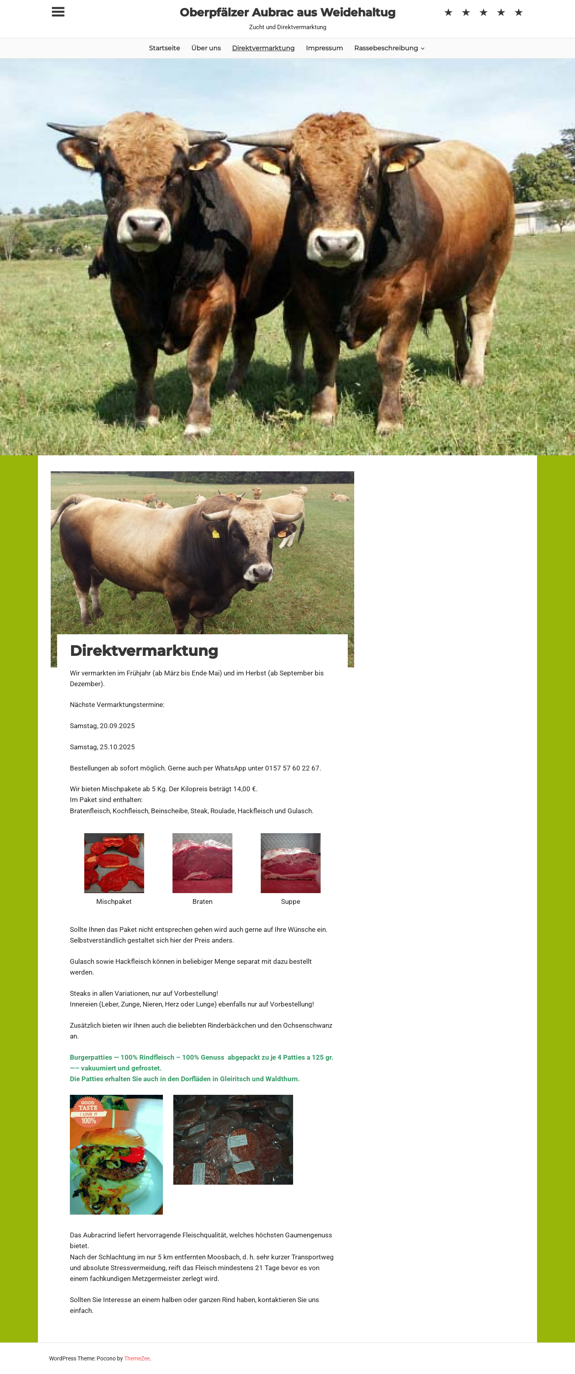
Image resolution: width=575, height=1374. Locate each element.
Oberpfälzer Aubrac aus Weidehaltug (288, 12)
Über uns (206, 48)
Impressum (324, 48)
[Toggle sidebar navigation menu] (58, 12)
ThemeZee (137, 1358)
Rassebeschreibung (386, 48)
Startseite (164, 48)
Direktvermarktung (263, 48)
